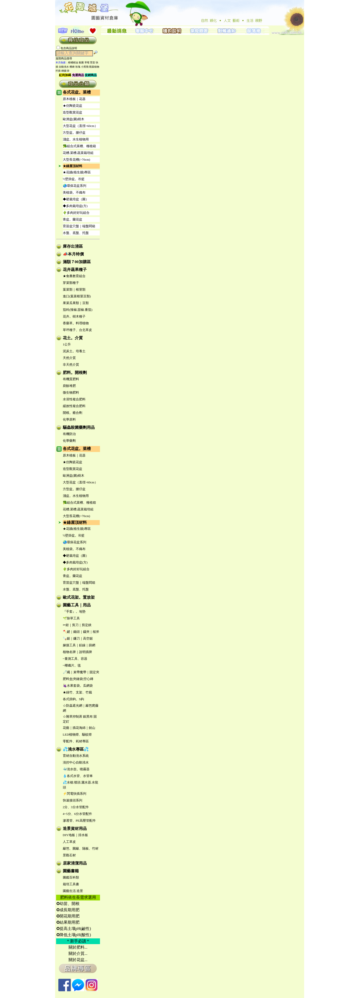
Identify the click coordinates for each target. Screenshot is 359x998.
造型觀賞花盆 (72, 112)
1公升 (67, 344)
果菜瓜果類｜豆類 (76, 303)
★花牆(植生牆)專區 (77, 172)
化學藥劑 (69, 441)
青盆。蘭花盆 (72, 219)
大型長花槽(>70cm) (76, 159)
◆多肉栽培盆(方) (75, 206)
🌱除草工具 (71, 618)
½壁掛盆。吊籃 (74, 179)
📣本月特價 (73, 254)
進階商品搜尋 (65, 58)
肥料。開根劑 (75, 372)
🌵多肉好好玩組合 (76, 213)
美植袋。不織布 (74, 192)
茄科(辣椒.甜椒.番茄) (77, 310)
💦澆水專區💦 (76, 749)
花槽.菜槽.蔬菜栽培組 (78, 153)
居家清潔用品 (75, 863)
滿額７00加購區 (77, 262)
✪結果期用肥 (68, 922)
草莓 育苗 (90, 62)
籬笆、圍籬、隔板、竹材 (80, 848)
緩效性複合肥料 (74, 406)
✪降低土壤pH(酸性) (73, 935)
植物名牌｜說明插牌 (77, 652)
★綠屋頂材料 (72, 166)
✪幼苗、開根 (68, 903)
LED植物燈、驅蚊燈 (77, 734)
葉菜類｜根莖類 (74, 289)
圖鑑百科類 (71, 877)
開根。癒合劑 (72, 413)
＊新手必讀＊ (78, 941)
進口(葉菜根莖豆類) (77, 296)
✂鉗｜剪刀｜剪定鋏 (77, 625)
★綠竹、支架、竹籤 (77, 692)
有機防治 (69, 434)
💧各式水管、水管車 (78, 776)
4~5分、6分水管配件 (77, 814)
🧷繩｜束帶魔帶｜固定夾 (81, 672)
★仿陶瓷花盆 (72, 106)
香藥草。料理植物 (76, 323)
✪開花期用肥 (68, 916)
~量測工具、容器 (75, 659)
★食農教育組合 (74, 276)
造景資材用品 (75, 828)
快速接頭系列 (72, 800)
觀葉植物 (94, 66)
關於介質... (78, 953)
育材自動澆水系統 (76, 756)
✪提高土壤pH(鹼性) (73, 928)
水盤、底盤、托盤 (76, 233)
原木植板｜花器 (74, 99)
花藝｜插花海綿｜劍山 (79, 728)
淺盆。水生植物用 (76, 139)
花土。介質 (73, 338)
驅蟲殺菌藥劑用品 (79, 427)
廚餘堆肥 (69, 386)
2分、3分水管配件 (76, 807)
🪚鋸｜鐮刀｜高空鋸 (78, 638)
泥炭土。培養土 (74, 351)
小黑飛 (85, 66)
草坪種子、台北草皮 (77, 330)
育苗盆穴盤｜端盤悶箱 (79, 226)
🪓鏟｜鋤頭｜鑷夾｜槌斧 (81, 632)
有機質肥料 (71, 379)
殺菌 (81, 62)
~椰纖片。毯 (72, 665)
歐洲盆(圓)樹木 (74, 119)
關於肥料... (78, 947)
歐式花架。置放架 (79, 597)
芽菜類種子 (71, 283)
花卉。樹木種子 (74, 316)
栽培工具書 (71, 884)
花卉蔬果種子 (75, 269)
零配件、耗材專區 (76, 741)
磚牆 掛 (65, 70)
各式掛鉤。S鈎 (73, 699)
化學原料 (69, 419)
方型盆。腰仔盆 (74, 132)
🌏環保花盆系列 (74, 186)
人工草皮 (69, 842)
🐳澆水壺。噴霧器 (76, 769)
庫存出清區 (73, 246)
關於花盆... (78, 960)
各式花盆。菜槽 (77, 92)
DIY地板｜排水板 (75, 835)
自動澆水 (64, 66)
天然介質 (69, 358)
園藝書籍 (71, 871)
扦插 (58, 70)
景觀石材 (69, 855)
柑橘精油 (73, 62)
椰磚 (72, 66)
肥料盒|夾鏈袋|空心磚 (78, 679)
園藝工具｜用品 (77, 605)
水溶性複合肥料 (74, 399)
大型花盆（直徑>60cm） (80, 126)
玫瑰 (77, 66)
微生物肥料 (71, 392)
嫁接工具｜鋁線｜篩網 (79, 645)
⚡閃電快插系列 (74, 793)
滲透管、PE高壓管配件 (79, 820)
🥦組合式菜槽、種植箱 (79, 146)
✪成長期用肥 (68, 910)
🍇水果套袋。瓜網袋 (78, 685)
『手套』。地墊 (74, 611)
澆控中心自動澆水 (76, 762)
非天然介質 (71, 364)
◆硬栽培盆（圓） (76, 199)
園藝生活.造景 (73, 891)
